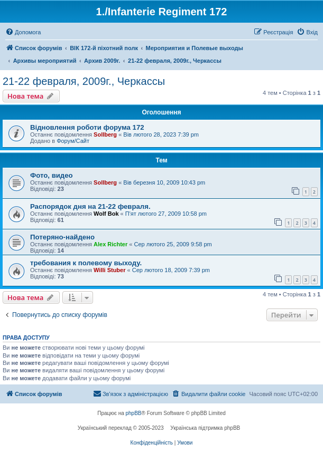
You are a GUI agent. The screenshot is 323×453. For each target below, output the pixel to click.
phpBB (134, 413)
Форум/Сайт (73, 141)
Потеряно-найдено (62, 237)
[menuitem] (23, 32)
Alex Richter (110, 244)
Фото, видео (51, 175)
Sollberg (105, 134)
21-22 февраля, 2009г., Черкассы (84, 81)
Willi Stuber (109, 270)
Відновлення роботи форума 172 (87, 127)
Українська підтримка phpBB (205, 428)
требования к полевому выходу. (86, 263)
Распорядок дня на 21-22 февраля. (90, 206)
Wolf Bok (106, 213)
